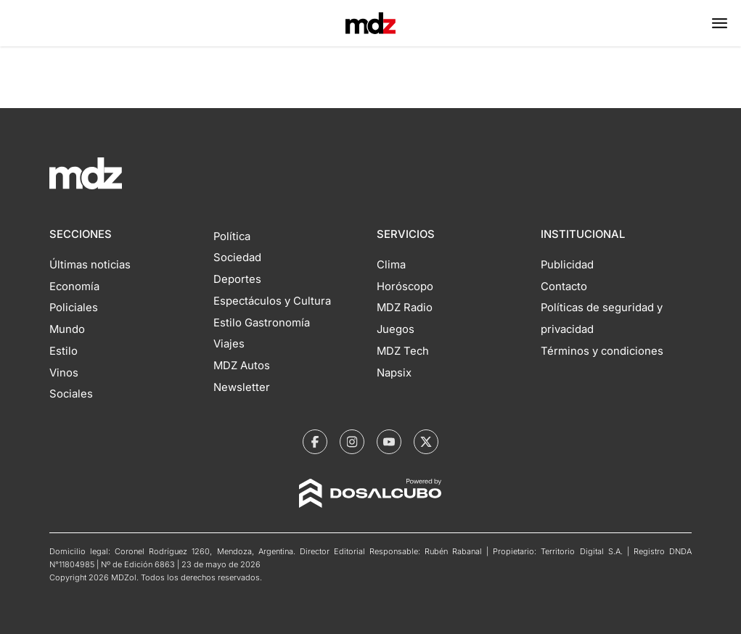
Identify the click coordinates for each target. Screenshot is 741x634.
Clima (391, 264)
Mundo (67, 329)
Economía (74, 286)
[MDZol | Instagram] (352, 441)
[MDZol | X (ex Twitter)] (426, 441)
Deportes (237, 279)
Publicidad (567, 264)
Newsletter (241, 387)
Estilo (63, 351)
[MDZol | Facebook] (315, 441)
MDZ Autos (241, 365)
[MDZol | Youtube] (389, 441)
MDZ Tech (403, 351)
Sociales (71, 393)
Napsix (394, 372)
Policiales (73, 307)
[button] (719, 23)
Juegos (395, 329)
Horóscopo (405, 286)
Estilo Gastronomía (261, 322)
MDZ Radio (405, 307)
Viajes (229, 343)
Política (231, 236)
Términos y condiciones (602, 351)
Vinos (63, 372)
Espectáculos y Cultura (272, 301)
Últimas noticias (90, 264)
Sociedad (237, 257)
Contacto (564, 286)
